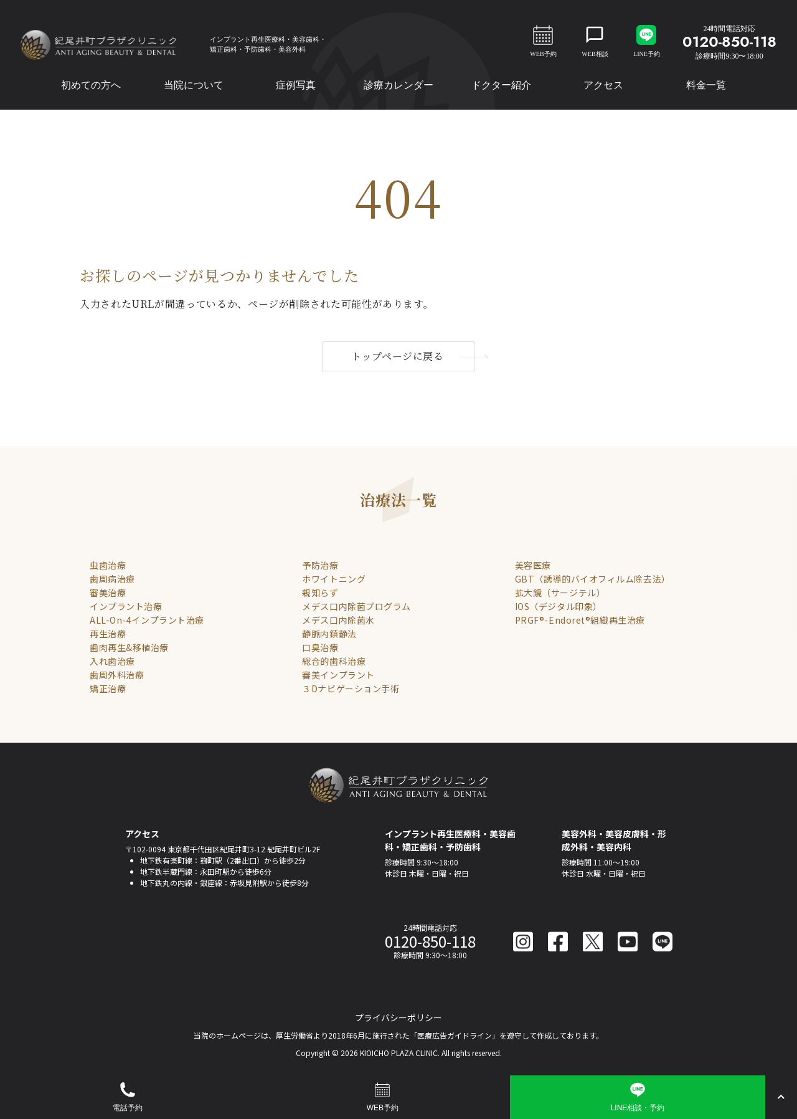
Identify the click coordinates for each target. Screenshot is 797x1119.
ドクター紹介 (501, 85)
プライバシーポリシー (398, 1017)
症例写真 (296, 85)
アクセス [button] (603, 85)
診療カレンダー (398, 85)
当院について (194, 85)
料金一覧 (706, 85)
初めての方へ (91, 85)
